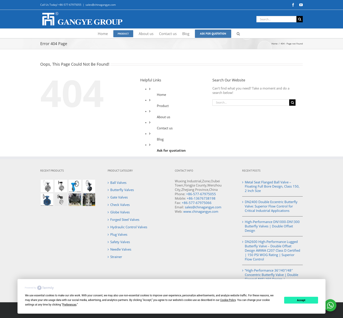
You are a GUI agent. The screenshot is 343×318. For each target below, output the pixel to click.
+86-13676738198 (201, 198)
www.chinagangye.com (200, 211)
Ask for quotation (171, 150)
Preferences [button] (69, 304)
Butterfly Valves (122, 190)
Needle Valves (120, 249)
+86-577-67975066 (197, 202)
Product (163, 106)
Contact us (165, 128)
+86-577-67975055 (201, 194)
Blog (160, 139)
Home (161, 94)
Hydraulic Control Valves (128, 227)
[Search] (299, 19)
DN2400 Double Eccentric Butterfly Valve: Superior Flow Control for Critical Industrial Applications (271, 206)
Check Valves (120, 204)
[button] (238, 33)
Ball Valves (118, 182)
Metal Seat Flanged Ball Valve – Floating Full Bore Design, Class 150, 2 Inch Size (272, 186)
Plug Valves (118, 234)
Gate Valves (119, 197)
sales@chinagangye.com (101, 5)
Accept (301, 300)
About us (163, 117)
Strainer (116, 257)
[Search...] (276, 19)
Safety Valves (120, 242)
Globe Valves (120, 212)
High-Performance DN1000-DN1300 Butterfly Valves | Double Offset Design (272, 226)
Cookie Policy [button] (228, 300)
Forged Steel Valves (124, 219)
